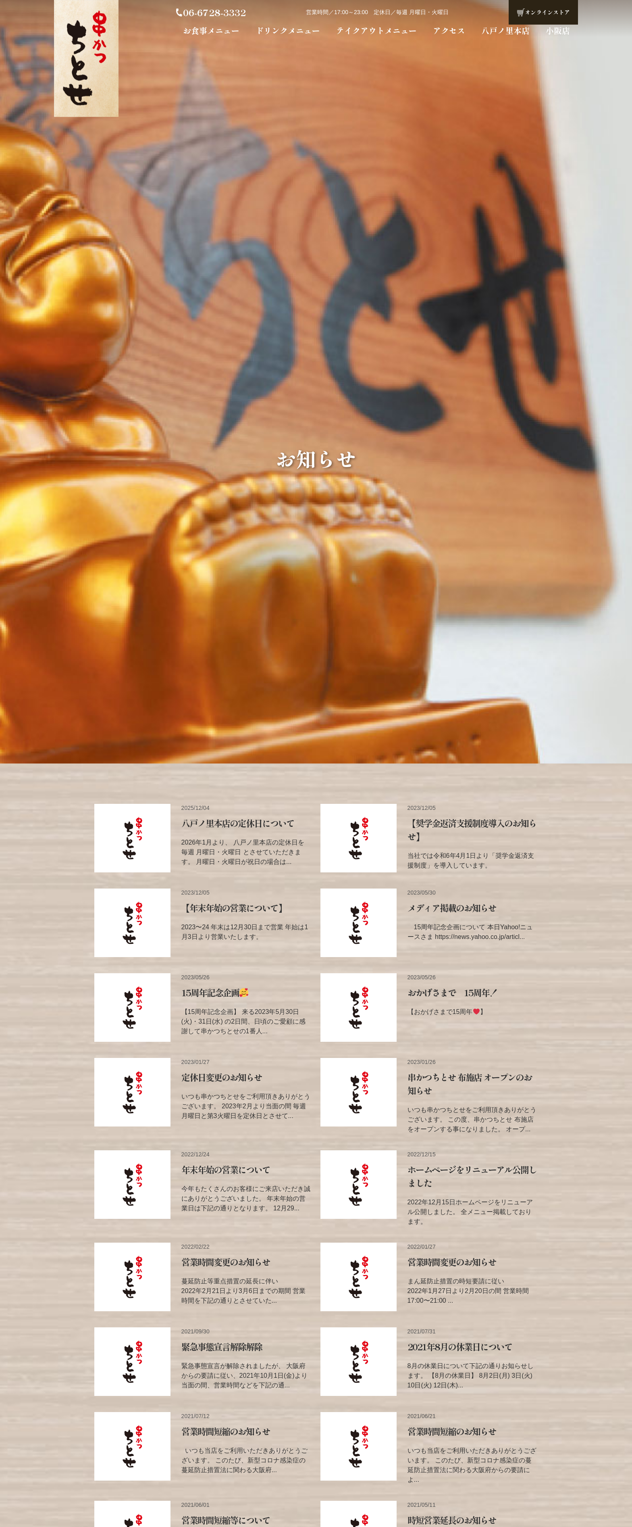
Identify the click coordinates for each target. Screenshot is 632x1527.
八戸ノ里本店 (505, 30)
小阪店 (558, 30)
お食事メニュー (211, 30)
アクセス (449, 30)
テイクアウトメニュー (376, 30)
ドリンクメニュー (288, 30)
